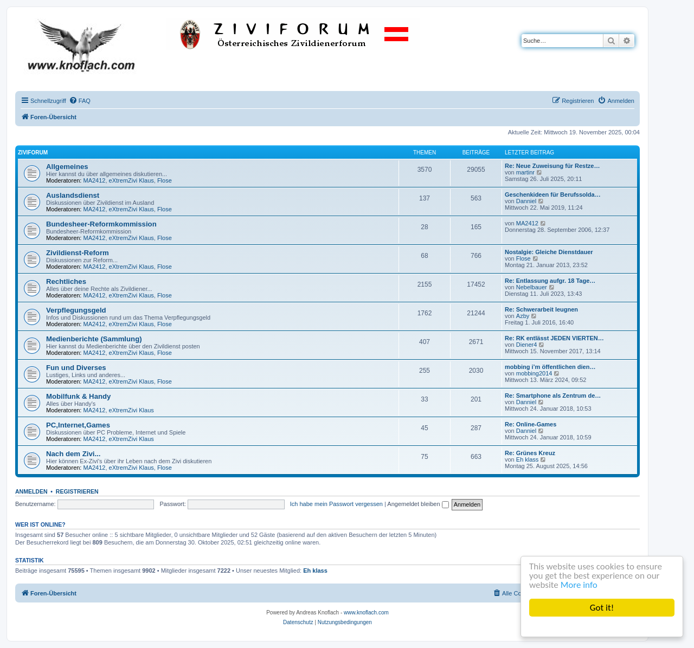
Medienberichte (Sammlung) (94, 339)
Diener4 (526, 344)
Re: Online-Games (530, 424)
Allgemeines (67, 167)
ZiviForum (33, 152)
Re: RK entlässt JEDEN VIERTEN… (554, 338)
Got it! (602, 607)
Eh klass (527, 459)
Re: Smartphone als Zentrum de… (553, 395)
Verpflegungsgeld (76, 310)
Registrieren (77, 491)
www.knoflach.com (366, 612)
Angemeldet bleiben (417, 504)
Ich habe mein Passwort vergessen (336, 504)
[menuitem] (80, 100)
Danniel (526, 201)
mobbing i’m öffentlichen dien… (550, 367)
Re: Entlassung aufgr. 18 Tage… (550, 280)
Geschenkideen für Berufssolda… (553, 194)
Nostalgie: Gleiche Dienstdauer (549, 252)
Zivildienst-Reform (77, 253)
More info (579, 584)
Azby (522, 316)
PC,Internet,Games (78, 425)
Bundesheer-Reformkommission (101, 224)
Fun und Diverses (76, 368)
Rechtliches (66, 281)
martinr (525, 172)
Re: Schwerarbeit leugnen (541, 309)
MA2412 (94, 180)
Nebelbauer (531, 287)
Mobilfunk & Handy (78, 396)
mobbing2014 (534, 373)
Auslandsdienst (72, 195)
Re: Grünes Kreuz (530, 453)
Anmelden (31, 491)
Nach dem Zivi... (73, 454)
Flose (164, 180)
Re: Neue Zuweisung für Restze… (552, 166)
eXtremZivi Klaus (131, 180)
